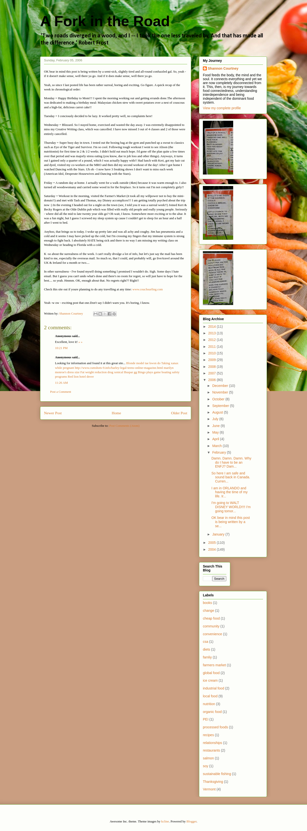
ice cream (210, 680)
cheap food (211, 618)
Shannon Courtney (223, 68)
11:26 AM (61, 382)
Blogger (191, 821)
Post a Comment (60, 392)
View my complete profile (222, 108)
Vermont (209, 789)
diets (206, 649)
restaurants (211, 750)
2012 (212, 340)
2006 (212, 380)
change (208, 610)
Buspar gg (130, 372)
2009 (212, 360)
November (220, 392)
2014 (212, 326)
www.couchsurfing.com (147, 289)
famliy (207, 657)
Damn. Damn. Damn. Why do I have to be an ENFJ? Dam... (231, 462)
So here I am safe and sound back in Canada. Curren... (230, 477)
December (220, 386)
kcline (165, 821)
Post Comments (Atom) (124, 425)
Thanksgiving (213, 782)
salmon (208, 758)
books (207, 603)
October (218, 399)
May (215, 432)
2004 (212, 549)
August (218, 412)
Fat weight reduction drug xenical (101, 372)
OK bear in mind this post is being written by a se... (230, 522)
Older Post (179, 413)
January (218, 534)
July (215, 419)
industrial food (213, 688)
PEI (205, 719)
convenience (212, 634)
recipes (208, 735)
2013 (212, 333)
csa (205, 642)
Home (116, 413)
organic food (212, 712)
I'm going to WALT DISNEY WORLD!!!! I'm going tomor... (231, 507)
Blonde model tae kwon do (143, 363)
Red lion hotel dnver (81, 376)
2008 (212, 367)
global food (211, 673)
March (217, 446)
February (219, 452)
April (216, 439)
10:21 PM (61, 348)
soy (205, 766)
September (221, 406)
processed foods (215, 727)
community (211, 626)
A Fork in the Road (105, 21)
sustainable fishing (217, 774)
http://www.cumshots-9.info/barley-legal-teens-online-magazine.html (119, 368)
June (216, 426)
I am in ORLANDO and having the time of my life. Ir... (229, 492)
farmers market (214, 665)
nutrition (209, 704)
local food (210, 696)
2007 (212, 373)
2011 (212, 347)
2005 (212, 543)
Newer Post (53, 413)
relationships (212, 743)
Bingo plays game (149, 372)
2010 (212, 353)
